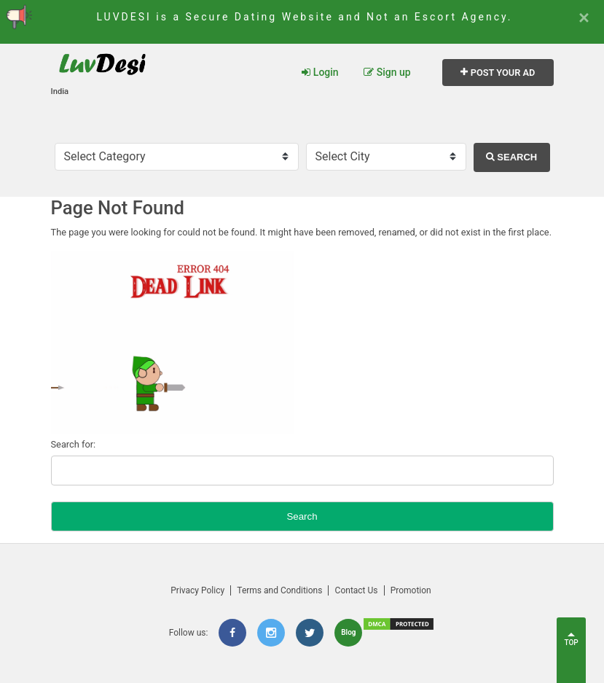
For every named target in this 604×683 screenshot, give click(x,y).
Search (512, 157)
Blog (348, 632)
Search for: (73, 444)
